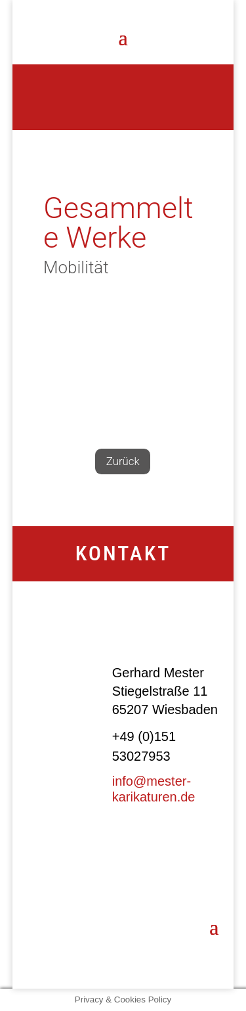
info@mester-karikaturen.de (153, 789)
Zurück (123, 461)
